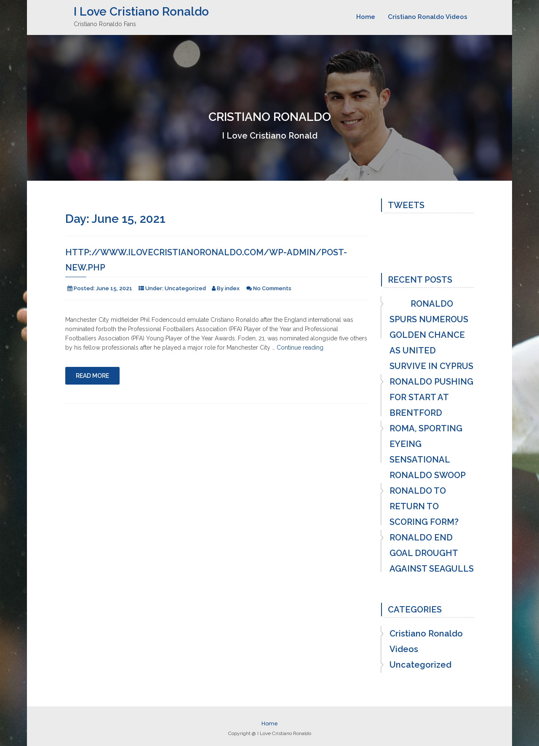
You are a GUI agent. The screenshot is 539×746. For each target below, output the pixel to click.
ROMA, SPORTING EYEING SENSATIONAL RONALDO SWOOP (428, 451)
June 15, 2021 (114, 288)
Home (365, 17)
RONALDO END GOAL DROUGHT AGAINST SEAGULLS (432, 553)
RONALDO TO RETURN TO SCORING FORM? (424, 506)
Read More (92, 375)
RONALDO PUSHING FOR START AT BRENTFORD (431, 397)
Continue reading (300, 347)
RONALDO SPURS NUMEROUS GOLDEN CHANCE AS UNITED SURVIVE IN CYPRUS (431, 335)
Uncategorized (185, 288)
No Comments (272, 288)
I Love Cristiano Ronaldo (141, 12)
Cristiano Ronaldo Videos (427, 17)
